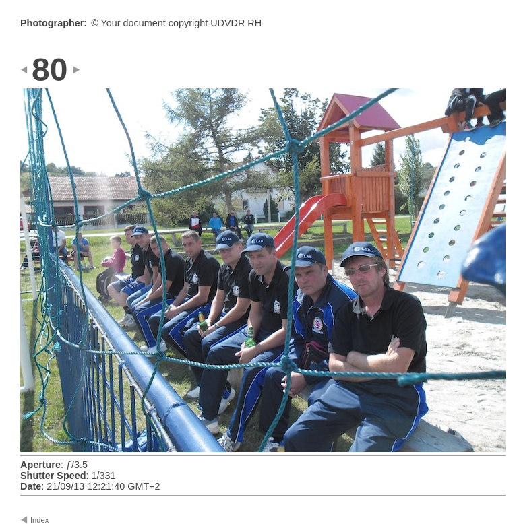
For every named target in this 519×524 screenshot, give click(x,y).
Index (39, 520)
